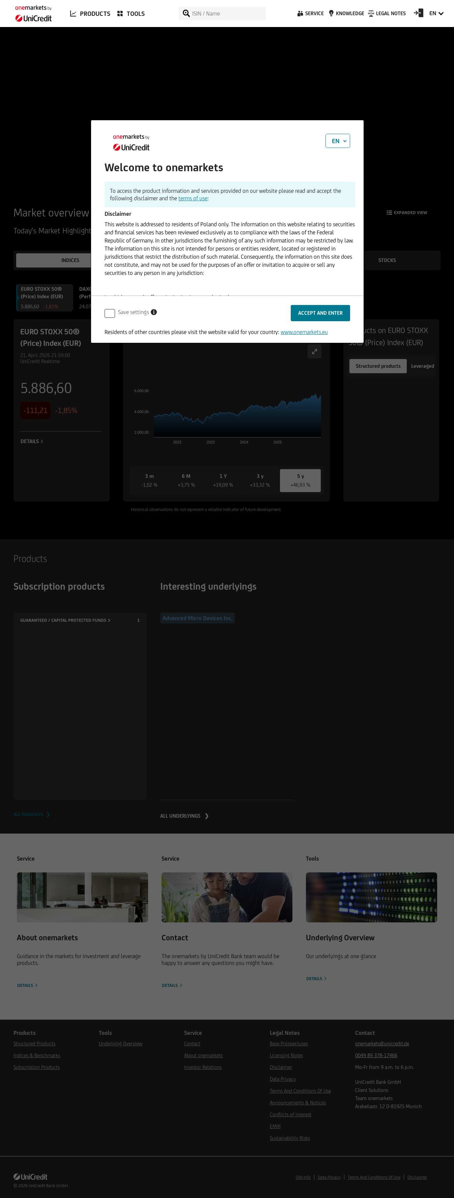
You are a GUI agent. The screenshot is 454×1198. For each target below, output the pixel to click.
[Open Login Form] (418, 15)
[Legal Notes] (386, 15)
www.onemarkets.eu (304, 332)
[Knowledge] (345, 15)
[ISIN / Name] (228, 13)
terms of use (192, 198)
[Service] (310, 15)
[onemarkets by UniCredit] (30, 11)
